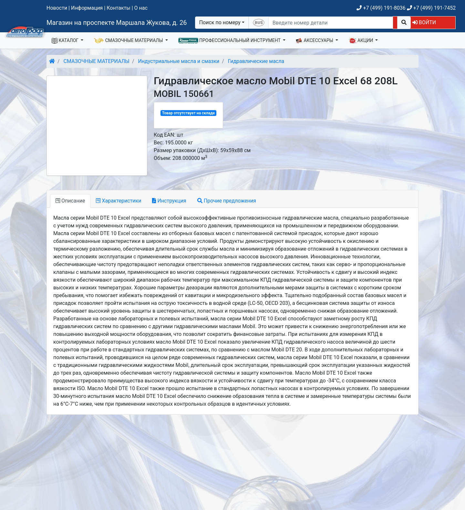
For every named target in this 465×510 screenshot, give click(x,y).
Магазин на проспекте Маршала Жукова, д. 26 (116, 22)
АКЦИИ (361, 41)
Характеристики (118, 201)
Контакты (118, 8)
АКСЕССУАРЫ (315, 41)
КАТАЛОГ (66, 41)
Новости (56, 8)
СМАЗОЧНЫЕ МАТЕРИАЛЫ (129, 41)
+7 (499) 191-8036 (380, 8)
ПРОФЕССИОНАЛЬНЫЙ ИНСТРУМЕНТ (230, 41)
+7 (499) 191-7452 (431, 8)
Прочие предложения (226, 201)
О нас (141, 8)
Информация (87, 8)
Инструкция (169, 201)
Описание (70, 201)
